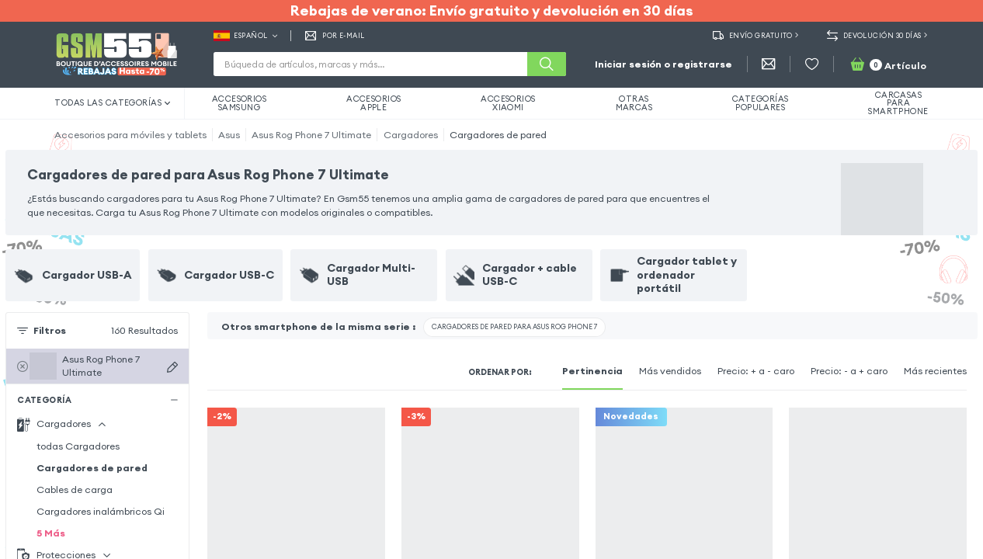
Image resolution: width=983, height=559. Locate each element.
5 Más (50, 533)
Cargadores (411, 135)
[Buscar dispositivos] (172, 367)
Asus (229, 135)
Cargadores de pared (498, 135)
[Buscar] (546, 64)
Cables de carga (74, 489)
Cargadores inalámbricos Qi (100, 511)
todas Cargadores (78, 446)
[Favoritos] (812, 64)
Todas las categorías (112, 102)
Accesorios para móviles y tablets (130, 135)
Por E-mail (335, 35)
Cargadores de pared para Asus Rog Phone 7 (514, 326)
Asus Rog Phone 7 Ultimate (311, 135)
